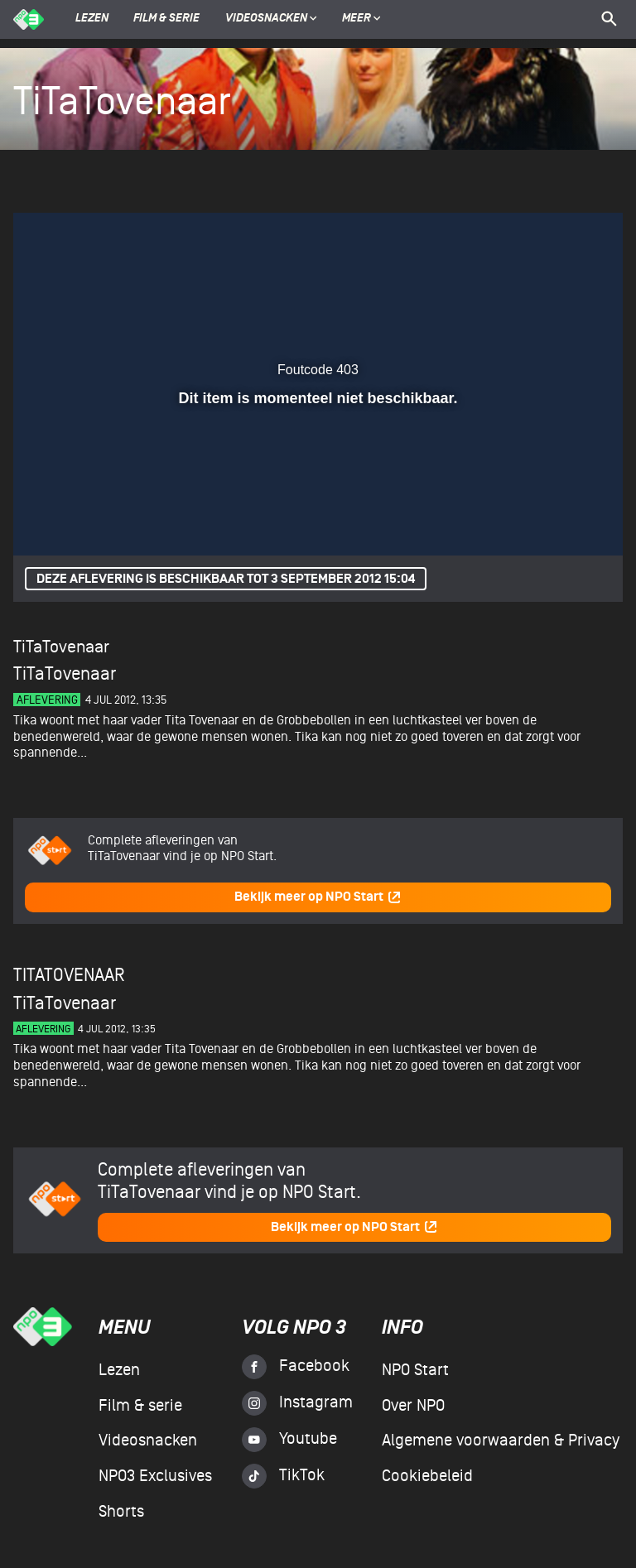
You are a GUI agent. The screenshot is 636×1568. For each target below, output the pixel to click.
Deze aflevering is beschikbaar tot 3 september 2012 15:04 (225, 579)
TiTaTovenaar (61, 647)
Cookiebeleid (427, 1476)
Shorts (121, 1512)
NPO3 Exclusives (155, 1476)
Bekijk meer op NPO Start (318, 897)
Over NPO (413, 1406)
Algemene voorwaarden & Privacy (500, 1440)
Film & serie (166, 19)
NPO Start (415, 1370)
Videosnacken (266, 19)
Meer (361, 19)
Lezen (91, 19)
